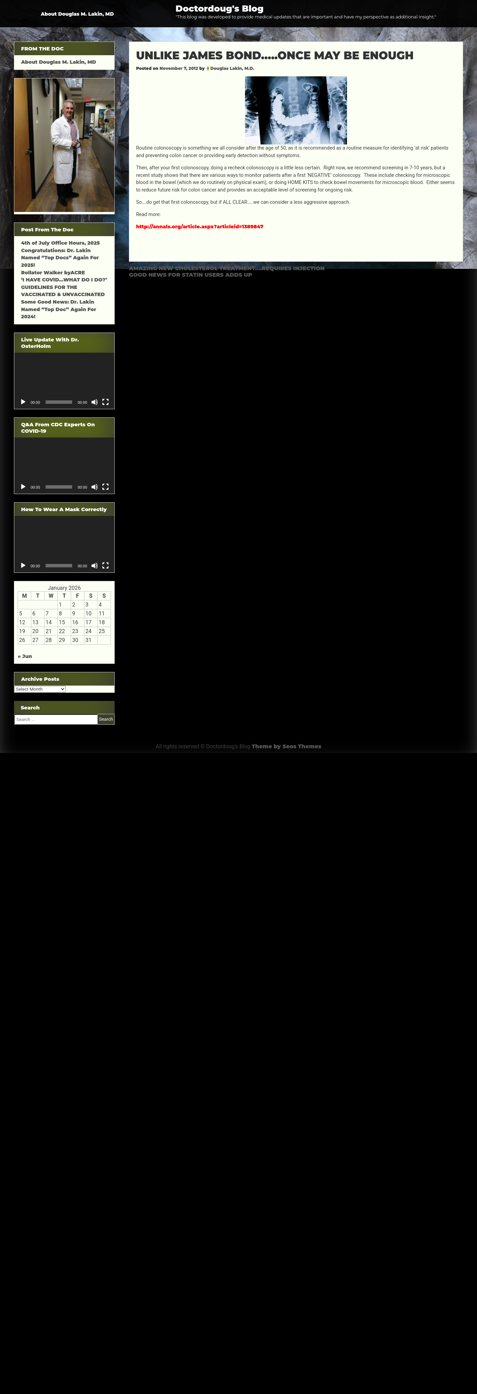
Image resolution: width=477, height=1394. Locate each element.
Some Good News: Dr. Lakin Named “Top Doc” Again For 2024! (58, 309)
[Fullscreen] (105, 402)
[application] (64, 381)
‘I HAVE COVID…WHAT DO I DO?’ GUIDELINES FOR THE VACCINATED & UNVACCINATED (64, 287)
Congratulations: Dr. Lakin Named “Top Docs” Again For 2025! (60, 257)
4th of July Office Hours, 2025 (60, 243)
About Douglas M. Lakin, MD (77, 14)
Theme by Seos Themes (287, 746)
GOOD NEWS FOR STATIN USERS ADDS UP (190, 275)
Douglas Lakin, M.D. (232, 68)
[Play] (23, 402)
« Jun (25, 656)
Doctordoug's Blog (220, 8)
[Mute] (94, 402)
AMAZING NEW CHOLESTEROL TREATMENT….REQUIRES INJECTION (227, 268)
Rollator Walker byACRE (53, 273)
